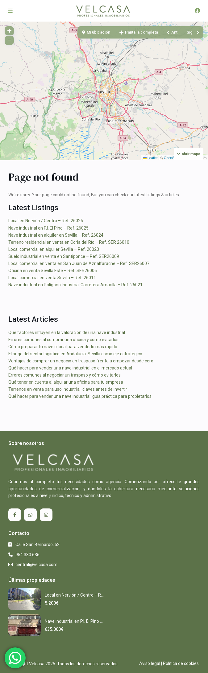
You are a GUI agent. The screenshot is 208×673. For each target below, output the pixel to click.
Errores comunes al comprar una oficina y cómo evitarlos (63, 339)
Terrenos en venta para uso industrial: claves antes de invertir (67, 389)
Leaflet (150, 158)
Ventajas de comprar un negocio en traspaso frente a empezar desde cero (80, 360)
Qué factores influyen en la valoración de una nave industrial (66, 332)
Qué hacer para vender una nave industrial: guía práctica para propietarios (80, 396)
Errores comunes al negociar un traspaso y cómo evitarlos (64, 375)
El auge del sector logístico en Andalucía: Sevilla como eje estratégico (75, 353)
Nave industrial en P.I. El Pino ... (74, 621)
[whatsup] (30, 514)
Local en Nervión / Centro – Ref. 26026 (45, 220)
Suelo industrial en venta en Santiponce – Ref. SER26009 (63, 256)
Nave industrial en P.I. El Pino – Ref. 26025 (48, 228)
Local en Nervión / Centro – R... (74, 595)
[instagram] (46, 514)
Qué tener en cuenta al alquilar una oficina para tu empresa (65, 382)
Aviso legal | (150, 663)
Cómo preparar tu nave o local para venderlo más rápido (62, 346)
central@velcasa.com (36, 564)
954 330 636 (27, 554)
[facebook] (14, 514)
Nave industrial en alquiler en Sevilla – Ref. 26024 (55, 235)
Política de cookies (181, 663)
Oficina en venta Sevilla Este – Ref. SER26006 (52, 270)
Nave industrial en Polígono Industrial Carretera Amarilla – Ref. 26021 (75, 284)
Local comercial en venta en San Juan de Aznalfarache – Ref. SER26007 (78, 263)
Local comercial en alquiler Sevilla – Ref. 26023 (53, 249)
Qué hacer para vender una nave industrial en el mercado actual (70, 367)
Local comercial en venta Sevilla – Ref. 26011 (52, 277)
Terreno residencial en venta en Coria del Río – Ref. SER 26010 (68, 242)
